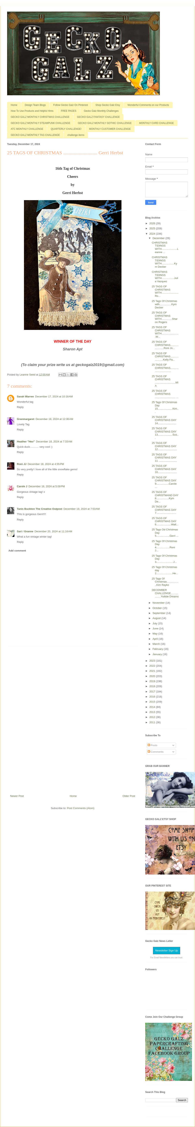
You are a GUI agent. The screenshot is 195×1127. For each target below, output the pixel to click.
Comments (156, 751)
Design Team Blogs (35, 105)
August (157, 618)
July (155, 623)
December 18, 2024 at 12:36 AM (54, 419)
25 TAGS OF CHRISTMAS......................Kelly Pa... (165, 356)
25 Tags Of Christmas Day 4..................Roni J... (164, 546)
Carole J (22, 486)
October (158, 608)
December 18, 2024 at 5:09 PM (46, 486)
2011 (152, 722)
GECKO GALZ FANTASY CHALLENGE (98, 117)
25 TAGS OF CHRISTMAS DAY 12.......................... (164, 446)
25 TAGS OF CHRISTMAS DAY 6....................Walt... (165, 521)
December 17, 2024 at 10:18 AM (54, 396)
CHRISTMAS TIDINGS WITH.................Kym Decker (164, 262)
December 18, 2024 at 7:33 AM (54, 441)
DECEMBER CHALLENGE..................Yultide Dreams (165, 593)
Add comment (17, 550)
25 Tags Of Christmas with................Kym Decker (164, 304)
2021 (152, 670)
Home (14, 105)
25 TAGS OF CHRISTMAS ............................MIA (165, 381)
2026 (152, 223)
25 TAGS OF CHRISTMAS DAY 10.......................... (164, 469)
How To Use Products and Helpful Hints (32, 110)
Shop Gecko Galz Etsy (107, 105)
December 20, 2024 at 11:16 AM (53, 531)
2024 (152, 233)
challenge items (75, 135)
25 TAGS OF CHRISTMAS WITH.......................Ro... (165, 291)
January (158, 654)
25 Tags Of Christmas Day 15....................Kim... (165, 407)
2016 (152, 696)
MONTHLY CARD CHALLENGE (156, 123)
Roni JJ (21, 464)
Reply (20, 407)
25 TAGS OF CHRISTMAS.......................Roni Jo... (165, 345)
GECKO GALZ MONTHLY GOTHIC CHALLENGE (105, 123)
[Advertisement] (72, 719)
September (159, 613)
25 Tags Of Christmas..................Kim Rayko (165, 581)
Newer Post (17, 795)
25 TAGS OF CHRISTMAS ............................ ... (165, 394)
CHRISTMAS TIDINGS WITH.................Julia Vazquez (165, 276)
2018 (152, 686)
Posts (152, 745)
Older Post (129, 795)
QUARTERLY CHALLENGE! (66, 129)
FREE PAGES (68, 110)
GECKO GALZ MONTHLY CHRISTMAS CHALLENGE (40, 117)
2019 (152, 681)
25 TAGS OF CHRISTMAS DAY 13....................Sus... (165, 433)
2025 (152, 228)
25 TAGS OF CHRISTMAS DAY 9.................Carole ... (164, 482)
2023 (152, 660)
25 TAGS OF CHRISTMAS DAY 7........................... (164, 509)
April (156, 638)
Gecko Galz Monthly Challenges (101, 110)
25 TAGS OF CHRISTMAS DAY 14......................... (164, 420)
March (157, 643)
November (159, 602)
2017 (152, 691)
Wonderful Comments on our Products (148, 105)
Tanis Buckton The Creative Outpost (39, 508)
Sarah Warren (25, 396)
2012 (152, 717)
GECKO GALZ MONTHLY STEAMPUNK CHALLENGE (40, 123)
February (158, 648)
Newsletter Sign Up (166, 950)
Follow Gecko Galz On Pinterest (70, 105)
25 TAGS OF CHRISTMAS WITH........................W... (165, 332)
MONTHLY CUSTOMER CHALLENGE (110, 129)
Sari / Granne (25, 531)
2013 (152, 712)
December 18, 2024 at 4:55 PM (46, 464)
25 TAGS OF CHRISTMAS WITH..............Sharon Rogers (164, 317)
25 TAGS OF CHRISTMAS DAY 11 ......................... (164, 457)
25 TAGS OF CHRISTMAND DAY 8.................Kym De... (165, 497)
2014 (152, 706)
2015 (152, 701)
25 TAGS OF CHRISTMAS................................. (165, 367)
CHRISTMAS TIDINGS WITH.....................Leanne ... (165, 247)
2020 (152, 676)
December (159, 238)
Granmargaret (25, 419)
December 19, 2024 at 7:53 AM (82, 508)
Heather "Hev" (26, 441)
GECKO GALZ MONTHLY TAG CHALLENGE (35, 135)
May (155, 633)
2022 (152, 665)
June (156, 628)
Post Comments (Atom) (80, 808)
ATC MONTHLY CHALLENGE (27, 129)
